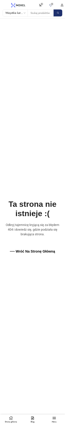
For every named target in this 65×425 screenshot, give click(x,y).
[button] (41, 5)
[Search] (58, 12)
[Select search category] (15, 12)
